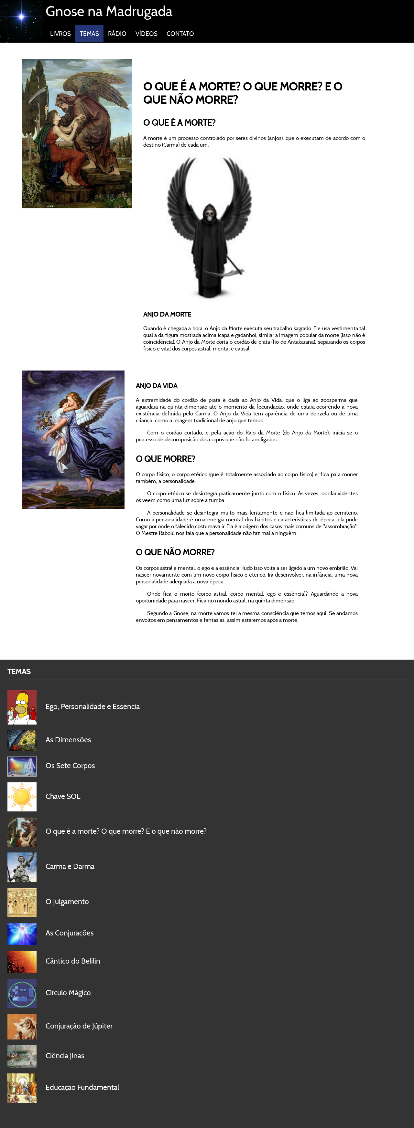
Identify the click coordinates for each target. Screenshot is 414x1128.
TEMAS (89, 33)
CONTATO (180, 33)
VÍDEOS (147, 33)
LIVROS (60, 33)
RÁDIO (117, 33)
